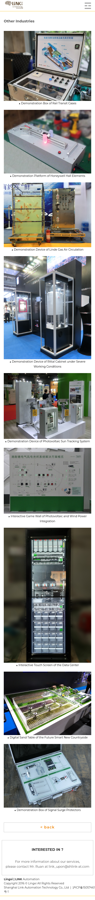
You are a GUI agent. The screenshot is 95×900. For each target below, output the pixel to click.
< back (47, 827)
